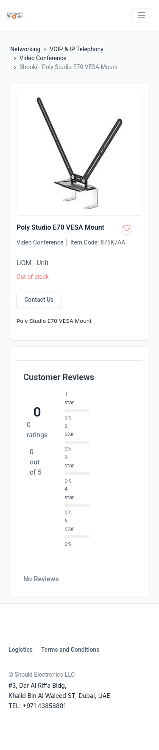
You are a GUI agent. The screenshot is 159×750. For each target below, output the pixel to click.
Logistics (20, 649)
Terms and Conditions (70, 649)
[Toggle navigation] (141, 15)
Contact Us (38, 299)
